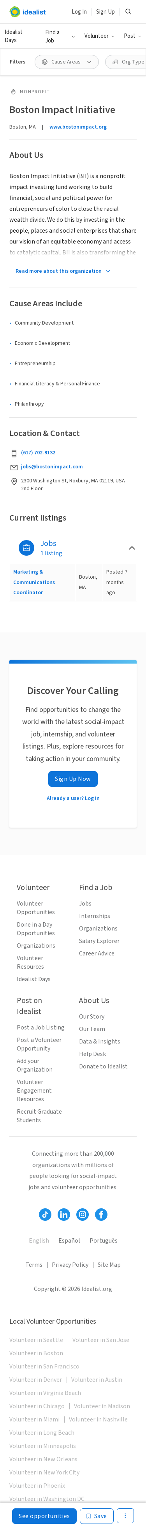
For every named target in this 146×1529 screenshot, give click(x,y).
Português (104, 1240)
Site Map (109, 1265)
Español (69, 1240)
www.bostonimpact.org (78, 127)
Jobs (85, 903)
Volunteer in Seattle (36, 1340)
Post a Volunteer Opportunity (39, 1044)
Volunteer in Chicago (37, 1406)
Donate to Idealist (103, 1066)
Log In (79, 12)
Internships (94, 916)
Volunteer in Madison (102, 1406)
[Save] (97, 1516)
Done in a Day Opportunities (36, 929)
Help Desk (92, 1054)
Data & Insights (99, 1041)
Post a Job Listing (41, 1027)
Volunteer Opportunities (36, 907)
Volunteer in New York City (44, 1472)
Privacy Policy (70, 1265)
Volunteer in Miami (34, 1419)
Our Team (92, 1029)
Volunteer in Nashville (98, 1419)
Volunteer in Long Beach (41, 1432)
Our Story (91, 1016)
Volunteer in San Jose (100, 1340)
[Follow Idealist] (45, 1214)
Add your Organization (35, 1065)
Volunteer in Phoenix (37, 1485)
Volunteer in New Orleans (43, 1459)
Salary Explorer (99, 941)
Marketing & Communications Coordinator (34, 582)
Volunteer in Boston (36, 1353)
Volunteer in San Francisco (44, 1366)
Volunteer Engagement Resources (34, 1090)
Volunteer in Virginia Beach (45, 1393)
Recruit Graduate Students (39, 1116)
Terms (33, 1265)
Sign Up (105, 12)
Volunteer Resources (30, 962)
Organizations (36, 945)
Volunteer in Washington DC (46, 1499)
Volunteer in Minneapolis (42, 1446)
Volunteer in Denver (35, 1379)
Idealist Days (14, 36)
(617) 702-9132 (38, 453)
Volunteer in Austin (96, 1379)
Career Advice (96, 953)
